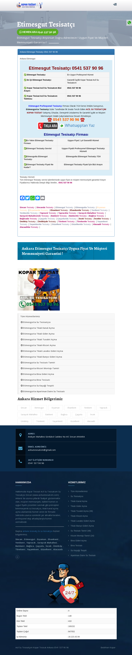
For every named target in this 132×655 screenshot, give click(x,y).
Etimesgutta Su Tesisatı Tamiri (37, 362)
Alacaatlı (91, 421)
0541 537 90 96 (36, 463)
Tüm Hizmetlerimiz (30, 316)
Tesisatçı (28, 207)
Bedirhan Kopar (109, 647)
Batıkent (49, 414)
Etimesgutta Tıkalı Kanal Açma (37, 327)
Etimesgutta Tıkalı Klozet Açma (38, 345)
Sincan (24, 407)
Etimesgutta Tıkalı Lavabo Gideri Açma (41, 351)
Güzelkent (74, 421)
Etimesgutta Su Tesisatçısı (35, 322)
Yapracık (103, 407)
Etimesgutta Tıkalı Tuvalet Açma (38, 339)
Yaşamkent (57, 421)
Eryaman (56, 407)
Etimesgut (39, 407)
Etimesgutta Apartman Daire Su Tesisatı (42, 391)
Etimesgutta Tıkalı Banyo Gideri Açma (41, 356)
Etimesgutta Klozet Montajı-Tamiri (39, 368)
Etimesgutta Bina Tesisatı (35, 379)
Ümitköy (24, 421)
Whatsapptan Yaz (77, 125)
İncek (92, 414)
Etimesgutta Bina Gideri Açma (37, 374)
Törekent (40, 421)
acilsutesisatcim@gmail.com (42, 449)
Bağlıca (64, 414)
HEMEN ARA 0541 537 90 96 (37, 32)
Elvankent (71, 407)
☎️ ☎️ (66, 119)
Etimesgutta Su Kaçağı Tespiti (37, 385)
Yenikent (88, 407)
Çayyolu (78, 414)
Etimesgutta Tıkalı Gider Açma (37, 333)
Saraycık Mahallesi (29, 414)
